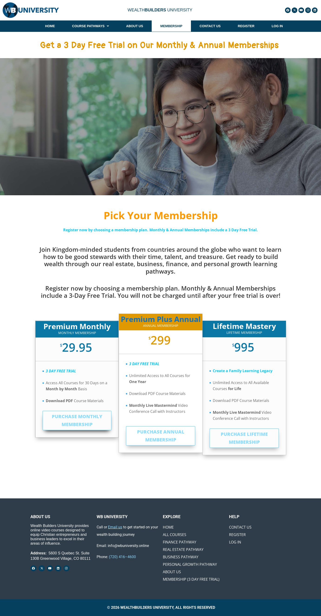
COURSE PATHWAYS (90, 26)
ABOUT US (134, 26)
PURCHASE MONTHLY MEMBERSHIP (77, 420)
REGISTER (246, 26)
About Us (172, 571)
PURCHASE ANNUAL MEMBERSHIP (160, 436)
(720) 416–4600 (122, 557)
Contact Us (240, 527)
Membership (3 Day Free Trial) (191, 579)
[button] (90, 26)
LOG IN (277, 26)
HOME (50, 26)
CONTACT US (210, 26)
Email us (115, 527)
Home (168, 527)
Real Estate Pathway (183, 549)
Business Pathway (180, 557)
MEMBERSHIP (171, 26)
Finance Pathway (179, 542)
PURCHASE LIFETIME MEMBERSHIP (244, 438)
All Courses (174, 534)
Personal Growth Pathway (190, 564)
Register (237, 534)
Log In (235, 542)
